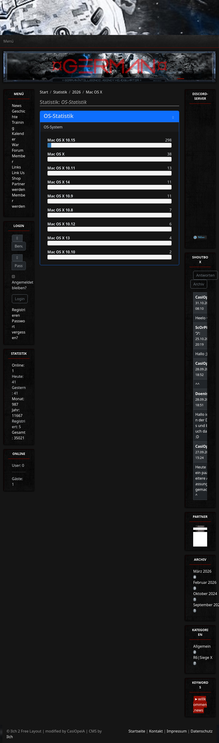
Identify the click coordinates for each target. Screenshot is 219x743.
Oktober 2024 (205, 593)
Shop (16, 178)
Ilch (10, 736)
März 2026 (202, 571)
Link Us (18, 172)
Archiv (198, 284)
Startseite (136, 731)
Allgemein (202, 646)
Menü (8, 41)
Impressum (177, 731)
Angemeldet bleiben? (22, 282)
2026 (76, 92)
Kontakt (156, 731)
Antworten (205, 275)
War (15, 144)
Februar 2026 (204, 582)
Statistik (60, 92)
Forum (17, 150)
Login (20, 298)
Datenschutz (201, 731)
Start (44, 92)
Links (16, 167)
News (16, 105)
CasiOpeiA (204, 297)
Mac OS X (94, 92)
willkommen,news (200, 704)
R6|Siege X (202, 657)
